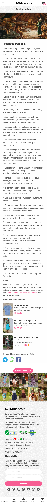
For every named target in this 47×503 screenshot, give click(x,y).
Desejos (42, 500)
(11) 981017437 (13, 452)
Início (33, 500)
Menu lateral (4, 500)
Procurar (14, 500)
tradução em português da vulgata (22, 293)
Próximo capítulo (23, 371)
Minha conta (23, 500)
